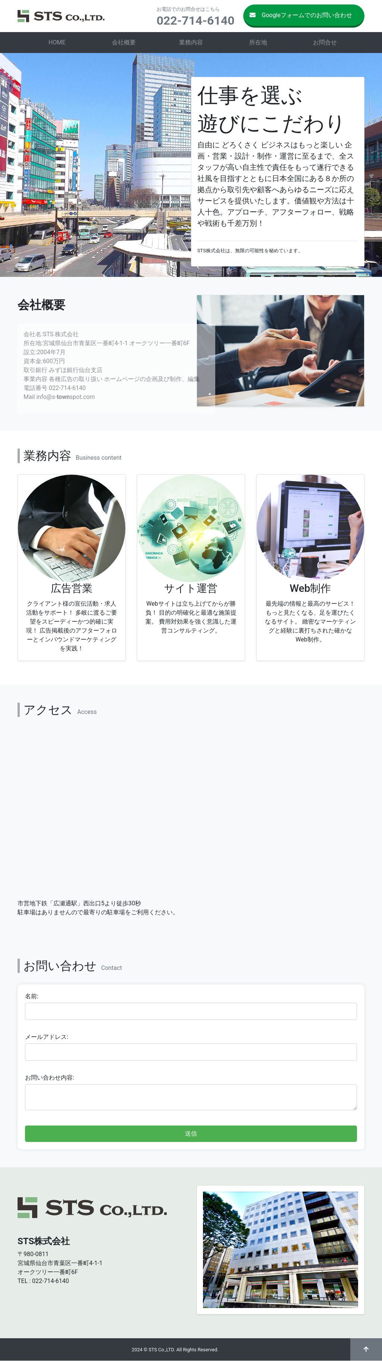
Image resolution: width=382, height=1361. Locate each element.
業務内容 (191, 42)
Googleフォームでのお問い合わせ (301, 15)
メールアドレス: (46, 1036)
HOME (56, 42)
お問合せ (325, 42)
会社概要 (124, 42)
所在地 (258, 42)
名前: (31, 996)
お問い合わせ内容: (49, 1077)
